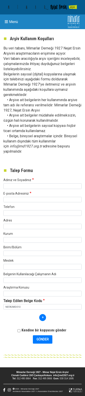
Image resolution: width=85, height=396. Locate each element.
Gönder (42, 339)
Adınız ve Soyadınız (17, 180)
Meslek (8, 260)
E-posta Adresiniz (16, 193)
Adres (7, 220)
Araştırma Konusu (16, 287)
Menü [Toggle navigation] (11, 22)
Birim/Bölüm (12, 247)
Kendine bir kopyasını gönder (44, 330)
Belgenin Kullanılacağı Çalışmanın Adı (29, 274)
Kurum (8, 233)
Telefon (9, 207)
